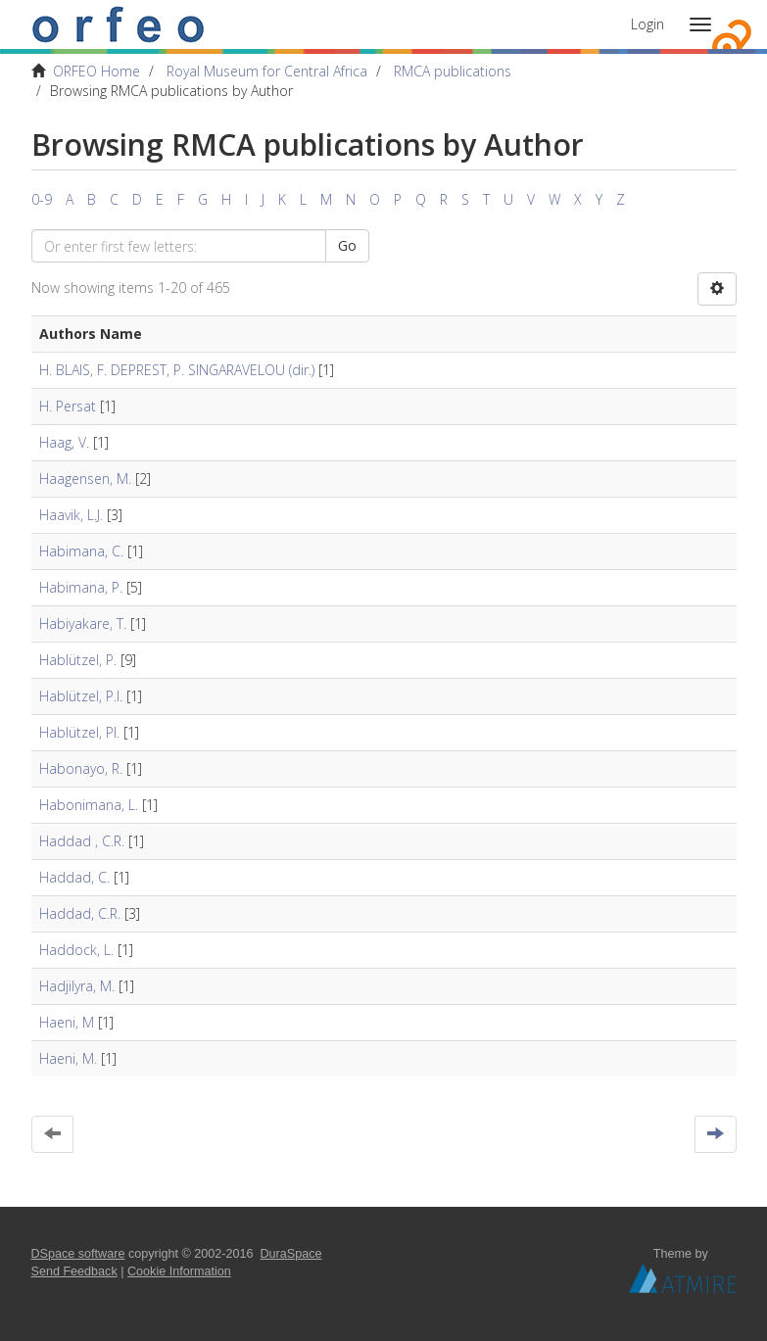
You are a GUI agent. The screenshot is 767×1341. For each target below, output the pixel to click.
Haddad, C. (74, 877)
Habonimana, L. (88, 804)
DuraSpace (291, 1254)
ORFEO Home (96, 71)
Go (347, 245)
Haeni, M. (68, 1058)
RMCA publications (452, 71)
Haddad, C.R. (79, 913)
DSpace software (78, 1254)
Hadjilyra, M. (77, 986)
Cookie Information (179, 1271)
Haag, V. (64, 442)
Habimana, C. (81, 551)
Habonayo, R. (80, 768)
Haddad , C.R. (81, 841)
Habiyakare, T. (82, 623)
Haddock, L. (76, 949)
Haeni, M (66, 1022)
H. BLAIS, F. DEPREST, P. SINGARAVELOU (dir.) (176, 369)
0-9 (41, 199)
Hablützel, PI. (79, 732)
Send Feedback (74, 1271)
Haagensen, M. (85, 478)
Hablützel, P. (78, 659)
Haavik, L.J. (71, 514)
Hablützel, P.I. (80, 696)
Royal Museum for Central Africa (267, 71)
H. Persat (67, 406)
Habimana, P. (80, 587)
